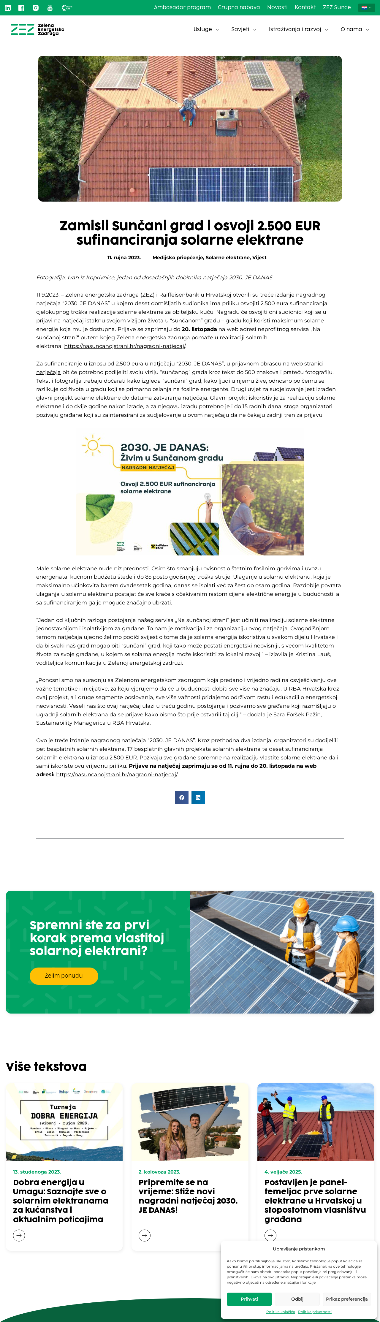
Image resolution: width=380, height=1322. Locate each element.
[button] (182, 797)
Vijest (259, 257)
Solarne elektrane (228, 257)
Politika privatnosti (315, 1312)
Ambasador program (182, 7)
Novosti (277, 7)
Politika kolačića (280, 1312)
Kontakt (305, 7)
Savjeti (244, 29)
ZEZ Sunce (337, 7)
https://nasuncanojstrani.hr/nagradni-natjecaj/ (124, 346)
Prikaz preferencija (347, 1299)
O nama (355, 29)
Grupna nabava (239, 7)
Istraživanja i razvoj (298, 29)
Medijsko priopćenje (178, 257)
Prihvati (249, 1299)
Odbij (297, 1299)
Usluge (206, 29)
